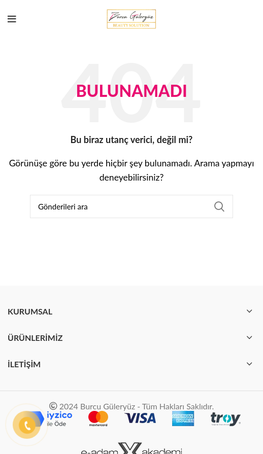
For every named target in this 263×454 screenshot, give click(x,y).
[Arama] (131, 206)
